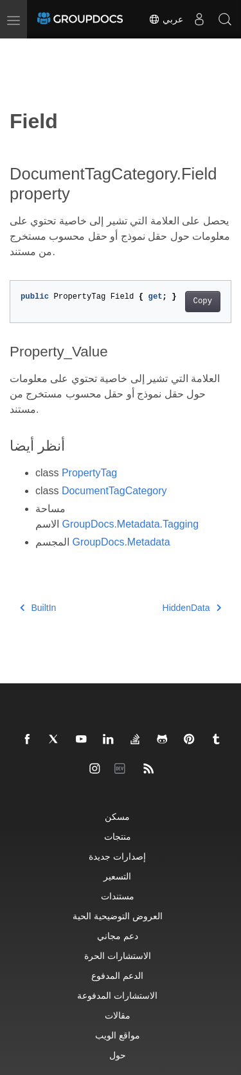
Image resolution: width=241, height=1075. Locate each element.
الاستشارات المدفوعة (117, 995)
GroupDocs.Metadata (121, 542)
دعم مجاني (117, 935)
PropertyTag (89, 472)
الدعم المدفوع (117, 975)
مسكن (117, 816)
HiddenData (192, 608)
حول (117, 1055)
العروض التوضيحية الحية (118, 916)
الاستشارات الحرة (117, 955)
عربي (165, 19)
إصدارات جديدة (117, 856)
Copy (202, 301)
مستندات (117, 896)
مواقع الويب (117, 1035)
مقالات (117, 1015)
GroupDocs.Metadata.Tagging (130, 524)
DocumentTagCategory (114, 490)
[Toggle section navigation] (20, 49)
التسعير (117, 876)
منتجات (117, 836)
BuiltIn (38, 608)
